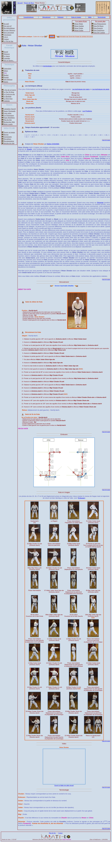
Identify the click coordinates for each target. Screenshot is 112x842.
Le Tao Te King (9, 92)
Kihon (6, 71)
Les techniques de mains (81, 89)
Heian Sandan (79, 26)
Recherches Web (9, 122)
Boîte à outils (8, 124)
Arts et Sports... (9, 60)
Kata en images (76, 17)
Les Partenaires (9, 115)
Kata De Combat (99, 32)
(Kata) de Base (29, 3)
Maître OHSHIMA (53, 144)
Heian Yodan (78, 28)
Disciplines (7, 139)
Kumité (6, 77)
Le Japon (7, 56)
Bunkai (6, 75)
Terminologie (102, 17)
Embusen (61, 17)
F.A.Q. (6, 37)
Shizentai (100, 202)
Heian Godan (78, 30)
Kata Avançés (98, 28)
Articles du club (9, 143)
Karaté (6, 52)
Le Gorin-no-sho (9, 94)
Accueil (20, 3)
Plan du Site (8, 120)
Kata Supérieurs (99, 30)
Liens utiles (7, 113)
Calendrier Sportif (10, 109)
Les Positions (87, 111)
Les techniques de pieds (100, 89)
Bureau (6, 134)
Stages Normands (9, 111)
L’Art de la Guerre (10, 90)
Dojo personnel (9, 32)
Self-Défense (8, 79)
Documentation (9, 141)
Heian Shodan (40, 3)
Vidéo (90, 17)
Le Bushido (7, 96)
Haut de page (106, 140)
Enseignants (8, 137)
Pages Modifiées (9, 118)
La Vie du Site (8, 41)
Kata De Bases (98, 26)
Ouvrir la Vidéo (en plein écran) (64, 785)
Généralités (7, 68)
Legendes (7, 58)
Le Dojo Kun (8, 99)
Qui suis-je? (8, 26)
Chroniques (7, 35)
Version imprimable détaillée (66, 286)
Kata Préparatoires (100, 24)
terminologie (47, 66)
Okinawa (7, 54)
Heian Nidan (78, 24)
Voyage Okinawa (9, 30)
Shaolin (29, 149)
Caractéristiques (28, 17)
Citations (7, 101)
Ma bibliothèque (9, 28)
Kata (5, 73)
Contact (6, 39)
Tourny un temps (9, 132)
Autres (6, 82)
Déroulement (46, 17)
